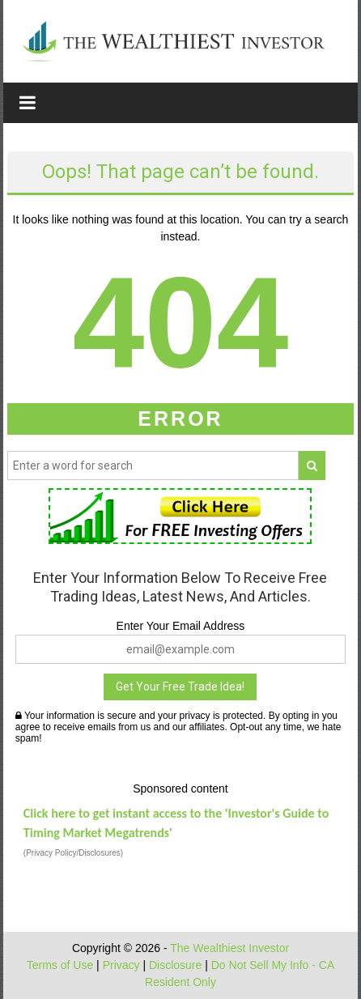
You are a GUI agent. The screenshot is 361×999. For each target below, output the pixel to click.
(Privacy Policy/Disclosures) (73, 852)
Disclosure (175, 965)
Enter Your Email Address (181, 625)
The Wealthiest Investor (229, 948)
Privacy (121, 965)
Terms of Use (60, 965)
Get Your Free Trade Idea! (180, 686)
